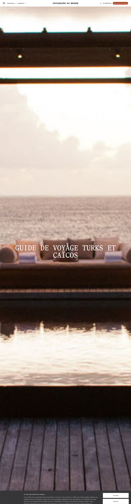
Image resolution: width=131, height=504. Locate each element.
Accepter (116, 482)
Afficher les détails (100, 500)
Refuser (115, 488)
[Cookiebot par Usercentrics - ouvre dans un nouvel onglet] (12, 500)
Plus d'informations (37, 493)
